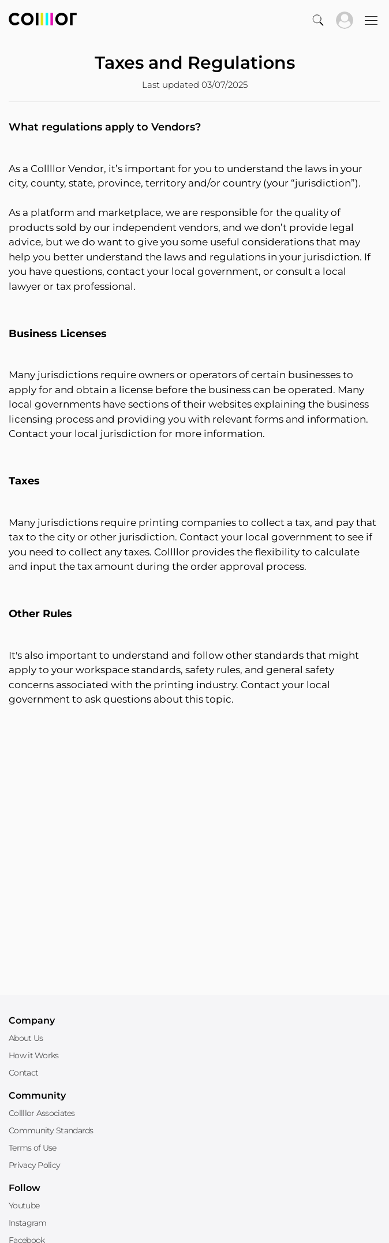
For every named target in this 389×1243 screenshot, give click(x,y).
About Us (26, 1038)
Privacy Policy (34, 1165)
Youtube (24, 1205)
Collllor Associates (42, 1113)
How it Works (34, 1055)
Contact (23, 1072)
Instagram (28, 1223)
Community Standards (51, 1130)
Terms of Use (33, 1148)
